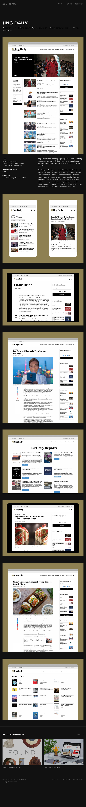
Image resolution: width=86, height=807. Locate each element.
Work (60, 4)
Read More (7, 30)
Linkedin (66, 780)
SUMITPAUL (9, 4)
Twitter (55, 780)
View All (80, 735)
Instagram (78, 780)
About (69, 4)
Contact (79, 4)
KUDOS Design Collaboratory (14, 178)
